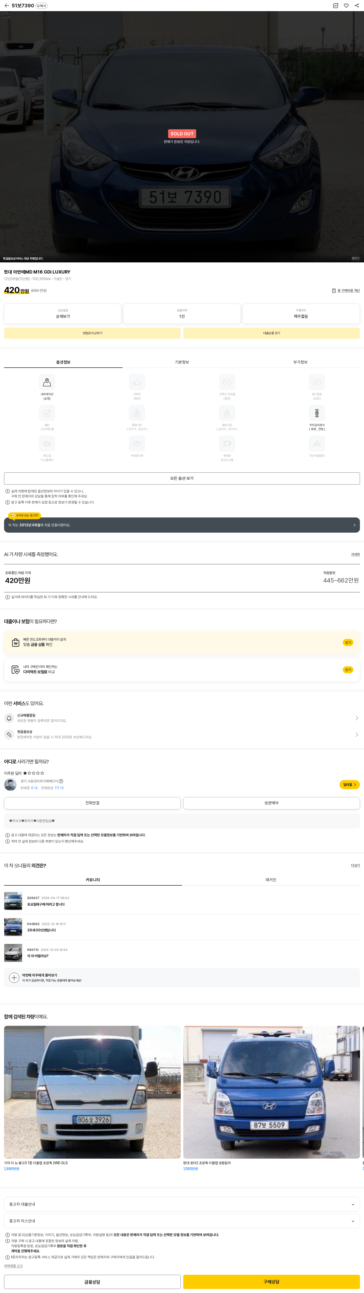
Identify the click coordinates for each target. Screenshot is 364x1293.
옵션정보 (63, 362)
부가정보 (300, 362)
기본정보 (182, 362)
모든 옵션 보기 (182, 478)
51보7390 (30, 6)
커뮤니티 (93, 880)
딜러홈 (347, 785)
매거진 (271, 880)
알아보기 (182, 642)
